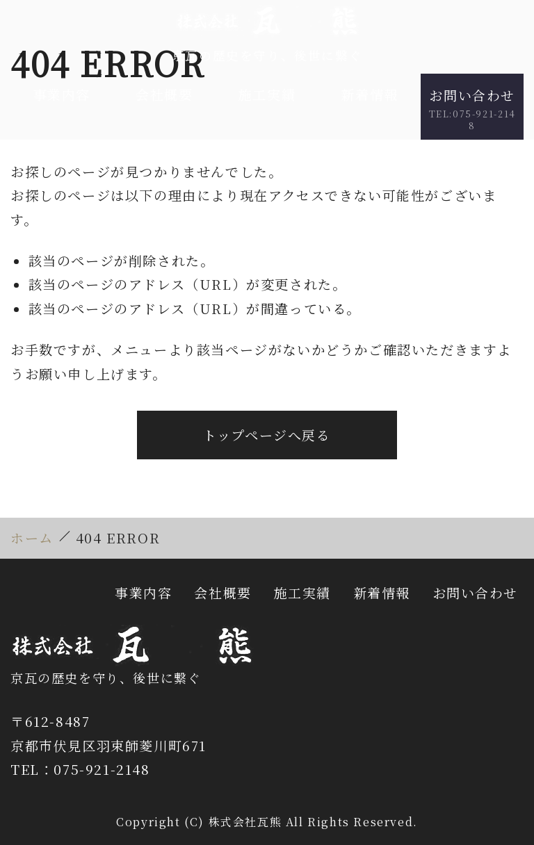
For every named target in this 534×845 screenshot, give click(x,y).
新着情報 (369, 94)
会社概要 (164, 94)
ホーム (32, 537)
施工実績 (267, 94)
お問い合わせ (472, 108)
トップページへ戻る (266, 434)
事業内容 (61, 94)
